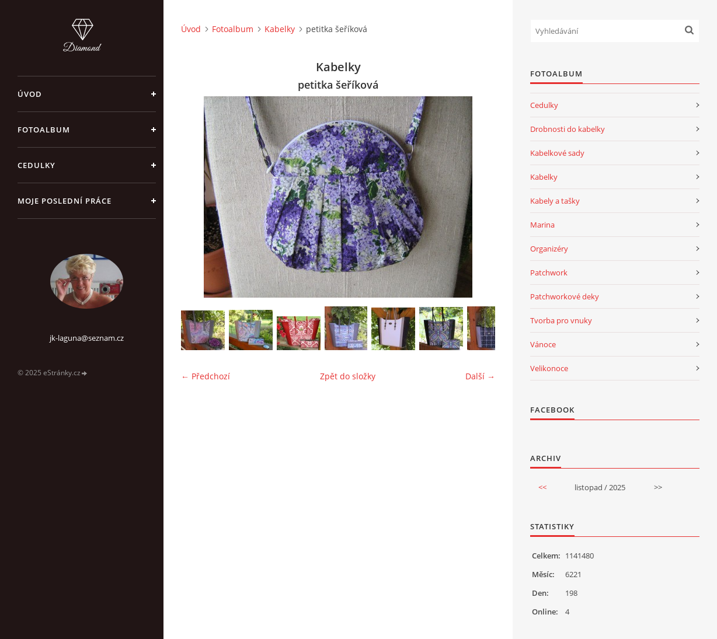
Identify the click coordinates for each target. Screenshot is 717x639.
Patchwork (549, 272)
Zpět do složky (347, 376)
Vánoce (543, 344)
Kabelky (279, 28)
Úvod (30, 94)
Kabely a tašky (555, 200)
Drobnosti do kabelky (567, 129)
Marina (542, 224)
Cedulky (36, 165)
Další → (480, 376)
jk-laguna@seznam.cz (87, 338)
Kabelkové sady (557, 153)
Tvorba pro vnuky (561, 320)
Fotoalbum (44, 129)
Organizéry (549, 248)
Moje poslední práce (65, 200)
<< (542, 487)
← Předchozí (205, 376)
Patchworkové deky (564, 296)
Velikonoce (549, 368)
